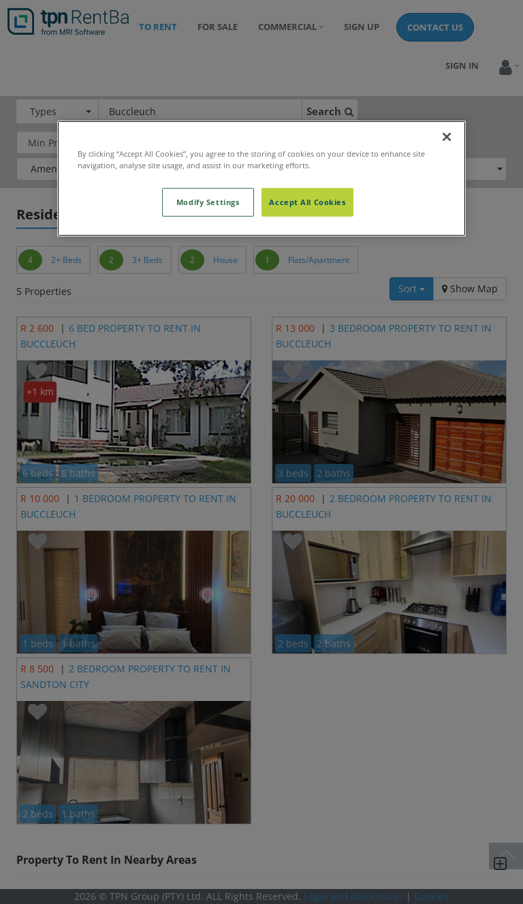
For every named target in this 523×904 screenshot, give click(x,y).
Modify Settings (208, 202)
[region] (261, 178)
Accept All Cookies (307, 202)
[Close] (447, 137)
